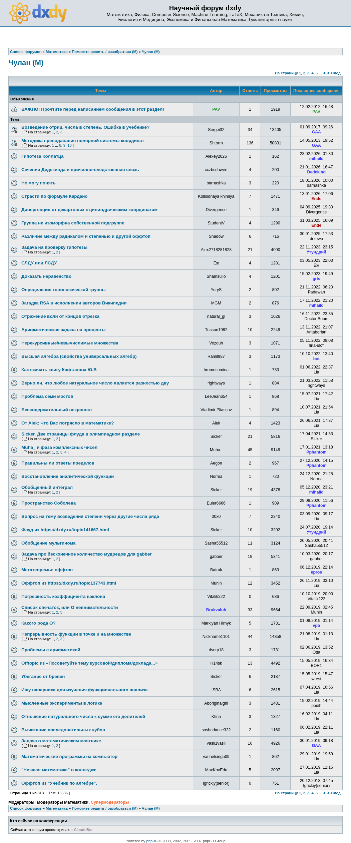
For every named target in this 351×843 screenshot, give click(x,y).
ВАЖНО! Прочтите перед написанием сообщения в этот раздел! (92, 109)
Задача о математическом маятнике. (61, 740)
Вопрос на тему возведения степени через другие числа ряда (90, 516)
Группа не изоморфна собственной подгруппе (72, 222)
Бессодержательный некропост (56, 409)
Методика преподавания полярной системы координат (82, 140)
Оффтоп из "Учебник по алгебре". (59, 783)
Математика (57, 808)
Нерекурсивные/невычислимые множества (69, 342)
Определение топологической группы (63, 289)
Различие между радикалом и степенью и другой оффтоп (85, 236)
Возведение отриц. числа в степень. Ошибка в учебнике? (85, 127)
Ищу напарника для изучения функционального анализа (84, 689)
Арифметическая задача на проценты (63, 329)
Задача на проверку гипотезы (54, 247)
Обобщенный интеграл (47, 487)
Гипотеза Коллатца (42, 156)
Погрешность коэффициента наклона (63, 596)
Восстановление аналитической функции (67, 476)
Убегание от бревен (43, 676)
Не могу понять (38, 182)
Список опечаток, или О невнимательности (69, 607)
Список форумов (26, 808)
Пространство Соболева (48, 503)
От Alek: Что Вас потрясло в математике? (67, 423)
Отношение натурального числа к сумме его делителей (83, 716)
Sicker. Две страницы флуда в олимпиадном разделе (80, 434)
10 (69, 145)
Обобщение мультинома (48, 543)
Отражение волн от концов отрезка (60, 316)
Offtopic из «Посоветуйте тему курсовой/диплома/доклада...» (89, 663)
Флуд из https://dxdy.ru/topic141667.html (65, 529)
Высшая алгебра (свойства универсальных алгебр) (79, 356)
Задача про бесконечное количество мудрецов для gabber (86, 554)
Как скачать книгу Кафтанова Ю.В (59, 369)
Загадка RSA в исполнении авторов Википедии (73, 302)
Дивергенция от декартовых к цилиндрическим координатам (89, 209)
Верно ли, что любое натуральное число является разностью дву (95, 382)
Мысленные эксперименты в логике (61, 703)
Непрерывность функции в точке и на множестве (76, 634)
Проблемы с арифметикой (50, 649)
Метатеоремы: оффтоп (47, 569)
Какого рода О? (38, 623)
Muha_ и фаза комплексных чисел (59, 447)
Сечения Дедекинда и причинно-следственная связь (80, 169)
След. (336, 73)
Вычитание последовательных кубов (63, 729)
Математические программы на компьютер (69, 756)
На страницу (286, 73)
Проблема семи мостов (47, 396)
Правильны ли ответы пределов (57, 463)
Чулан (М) (25, 62)
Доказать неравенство (46, 276)
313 (326, 73)
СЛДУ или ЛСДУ (39, 262)
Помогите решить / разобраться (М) (104, 808)
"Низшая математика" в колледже (58, 769)
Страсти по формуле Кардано (54, 196)
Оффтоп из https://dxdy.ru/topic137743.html (68, 583)
